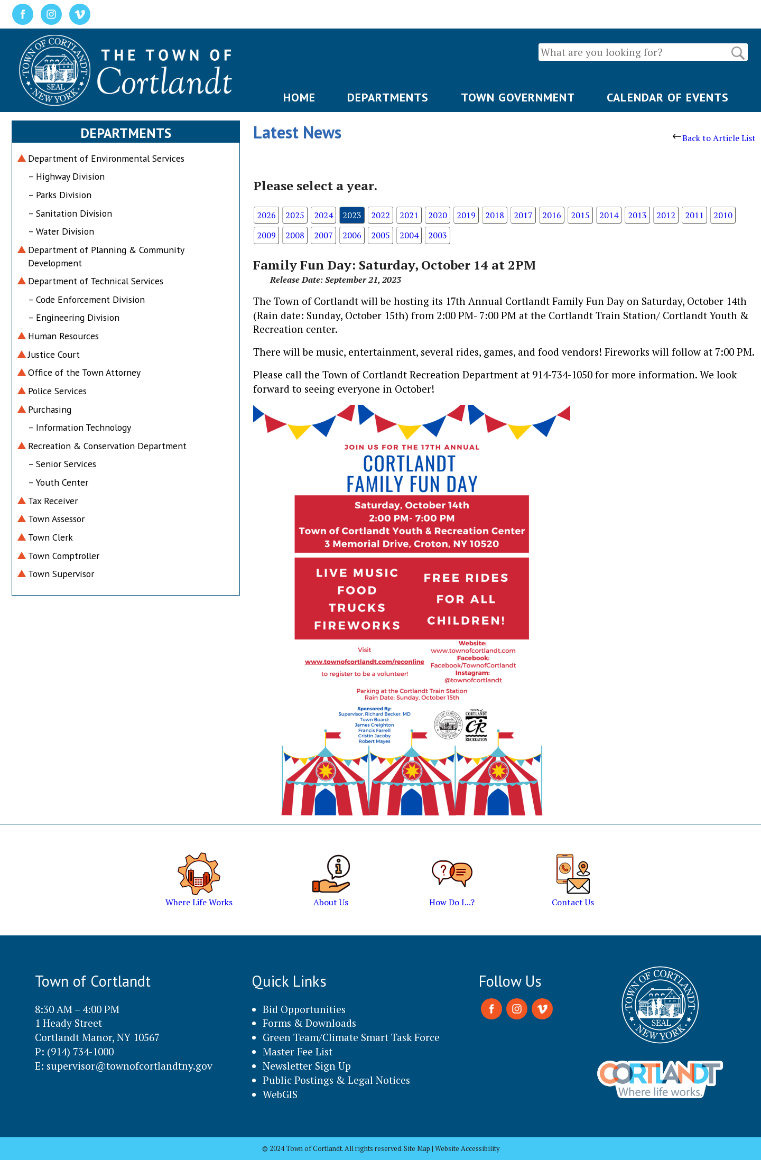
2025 (294, 215)
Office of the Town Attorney (84, 372)
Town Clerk (50, 537)
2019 (466, 215)
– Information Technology (79, 427)
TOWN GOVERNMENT (518, 97)
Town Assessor (56, 519)
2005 (380, 235)
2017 (523, 215)
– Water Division (61, 231)
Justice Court (54, 354)
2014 (608, 215)
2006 (351, 235)
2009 (266, 235)
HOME (299, 97)
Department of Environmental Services (106, 158)
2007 (323, 235)
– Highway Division (66, 176)
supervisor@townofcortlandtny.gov (129, 1065)
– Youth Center (58, 482)
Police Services (57, 391)
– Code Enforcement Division (86, 299)
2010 (722, 215)
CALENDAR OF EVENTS (668, 97)
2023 (351, 215)
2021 (409, 215)
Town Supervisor (61, 574)
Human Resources (63, 336)
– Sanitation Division (70, 213)
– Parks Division (59, 195)
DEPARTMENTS (388, 97)
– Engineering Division (73, 317)
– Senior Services (62, 464)
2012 (665, 215)
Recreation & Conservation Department (107, 446)
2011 (694, 215)
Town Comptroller (63, 556)
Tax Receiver (53, 501)
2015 (580, 215)
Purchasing (49, 409)
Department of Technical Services (95, 281)
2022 (380, 215)
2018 (494, 215)
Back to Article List (714, 138)
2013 (637, 215)
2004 (409, 235)
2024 (323, 215)
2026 (266, 215)
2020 (437, 215)
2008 (294, 235)
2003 (437, 235)
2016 (551, 215)
